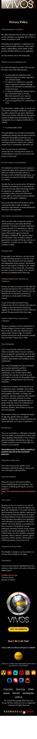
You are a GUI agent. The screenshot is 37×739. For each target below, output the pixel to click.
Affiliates (31, 689)
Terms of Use (20, 689)
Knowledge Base (13, 697)
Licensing (13, 693)
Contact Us (26, 697)
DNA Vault (23, 693)
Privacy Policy (8, 689)
